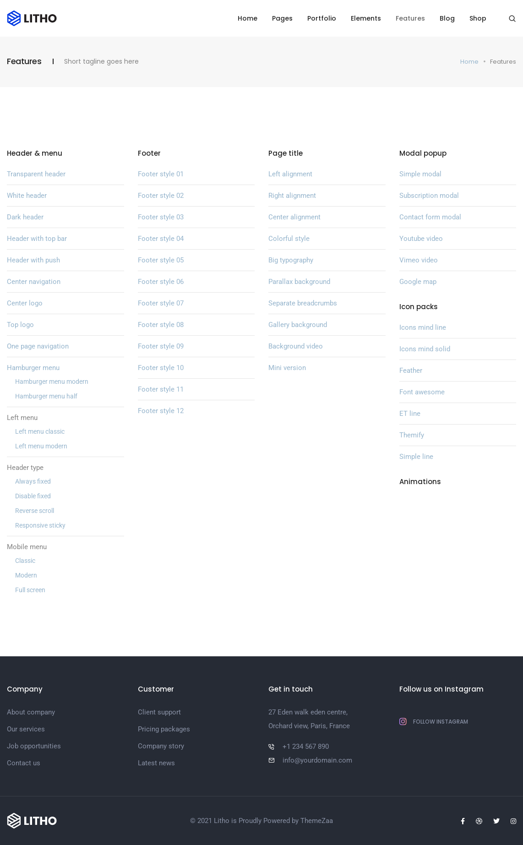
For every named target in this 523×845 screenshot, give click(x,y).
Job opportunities (34, 746)
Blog (447, 18)
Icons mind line (422, 327)
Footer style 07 (161, 303)
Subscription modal (429, 195)
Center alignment (294, 217)
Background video (295, 346)
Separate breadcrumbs (302, 303)
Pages (282, 18)
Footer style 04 (161, 238)
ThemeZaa (316, 821)
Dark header (25, 217)
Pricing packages (164, 729)
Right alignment (292, 195)
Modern (26, 575)
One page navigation (38, 346)
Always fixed (33, 481)
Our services (26, 729)
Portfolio (321, 18)
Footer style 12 (161, 411)
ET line (409, 413)
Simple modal (420, 174)
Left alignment (290, 174)
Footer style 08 (161, 325)
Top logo (20, 325)
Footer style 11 (161, 389)
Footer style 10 (161, 368)
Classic (25, 560)
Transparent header (36, 174)
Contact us (23, 763)
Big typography (290, 260)
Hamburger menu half (46, 396)
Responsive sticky (40, 525)
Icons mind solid (424, 349)
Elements (366, 18)
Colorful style (289, 238)
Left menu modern (41, 446)
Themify (411, 435)
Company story (161, 746)
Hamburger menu (33, 368)
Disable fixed (33, 496)
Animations (420, 481)
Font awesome (422, 392)
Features (410, 18)
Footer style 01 (161, 174)
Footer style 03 (161, 217)
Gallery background (297, 325)
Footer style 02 (161, 195)
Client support (159, 712)
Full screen (30, 590)
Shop (477, 18)
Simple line (416, 456)
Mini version (287, 368)
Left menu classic (40, 431)
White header (27, 195)
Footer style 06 (161, 282)
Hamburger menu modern (51, 381)
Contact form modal (430, 217)
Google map (417, 282)
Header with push (33, 260)
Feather (410, 370)
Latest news (156, 763)
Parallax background (299, 282)
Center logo (25, 303)
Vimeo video (418, 260)
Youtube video (421, 238)
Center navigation (33, 282)
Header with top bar (37, 238)
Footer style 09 (161, 346)
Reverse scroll (34, 510)
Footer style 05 (161, 260)
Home (247, 18)
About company (31, 712)
